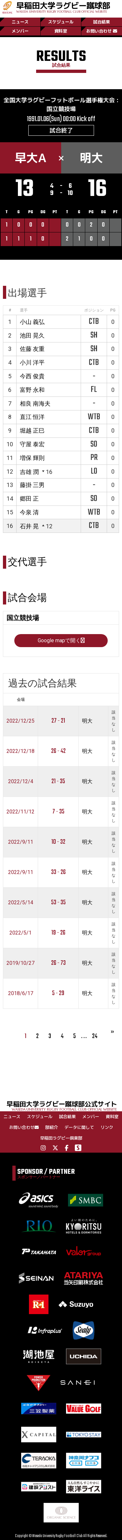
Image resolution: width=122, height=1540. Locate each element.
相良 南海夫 (35, 403)
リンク (107, 1127)
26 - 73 (58, 963)
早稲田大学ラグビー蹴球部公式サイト (64, 1105)
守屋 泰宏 (32, 444)
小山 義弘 (32, 321)
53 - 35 (58, 902)
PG (112, 310)
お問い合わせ (101, 31)
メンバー (20, 31)
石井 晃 (29, 526)
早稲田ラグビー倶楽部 (61, 1138)
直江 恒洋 (32, 416)
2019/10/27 (20, 963)
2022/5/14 (20, 902)
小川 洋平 (32, 362)
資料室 (60, 31)
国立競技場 (61, 109)
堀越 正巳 (32, 430)
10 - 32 (58, 842)
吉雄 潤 (29, 471)
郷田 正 (29, 498)
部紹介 (51, 1127)
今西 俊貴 (32, 376)
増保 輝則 (32, 457)
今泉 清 (29, 512)
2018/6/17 (20, 993)
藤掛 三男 (32, 484)
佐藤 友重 (32, 348)
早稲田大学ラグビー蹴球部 (63, 6)
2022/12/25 (20, 721)
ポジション (94, 310)
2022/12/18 (20, 751)
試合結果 (101, 22)
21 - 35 (58, 781)
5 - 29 (58, 993)
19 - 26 (58, 933)
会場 (21, 699)
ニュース (20, 22)
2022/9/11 (20, 842)
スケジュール (61, 22)
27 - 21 (58, 721)
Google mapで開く (61, 640)
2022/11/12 (20, 812)
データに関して (79, 1127)
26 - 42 (58, 751)
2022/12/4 (20, 781)
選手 (24, 310)
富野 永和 (32, 389)
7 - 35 (58, 812)
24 (94, 1036)
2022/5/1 (20, 933)
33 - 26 (58, 872)
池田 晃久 (32, 335)
